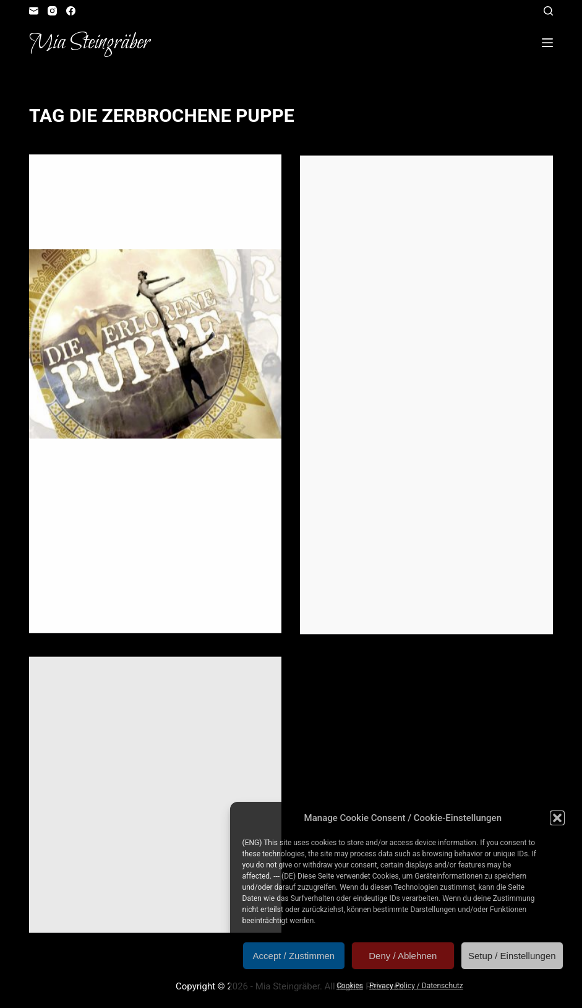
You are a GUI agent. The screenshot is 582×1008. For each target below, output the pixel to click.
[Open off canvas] (547, 42)
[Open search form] (548, 10)
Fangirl (62, 179)
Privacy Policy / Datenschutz (416, 985)
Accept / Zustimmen (294, 955)
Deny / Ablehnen (403, 955)
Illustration (125, 179)
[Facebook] (70, 10)
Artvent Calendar (355, 182)
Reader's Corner (185, 179)
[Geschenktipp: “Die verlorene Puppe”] (155, 344)
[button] (557, 818)
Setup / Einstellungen (512, 955)
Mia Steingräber (89, 42)
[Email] (33, 10)
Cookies (349, 985)
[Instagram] (52, 10)
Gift (88, 179)
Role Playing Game (214, 688)
